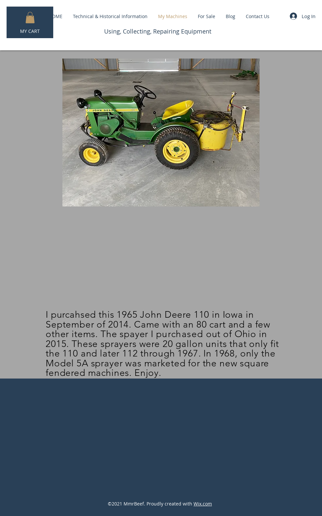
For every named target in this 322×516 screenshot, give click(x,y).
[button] (30, 17)
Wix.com (203, 504)
